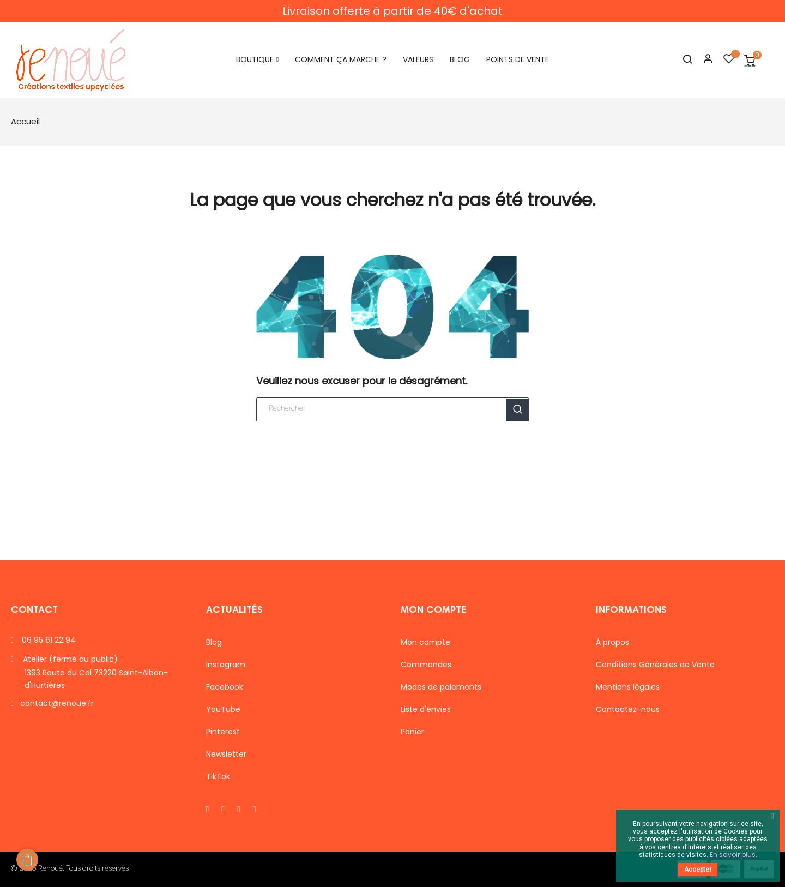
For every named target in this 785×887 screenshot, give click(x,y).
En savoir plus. (733, 854)
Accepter (697, 869)
